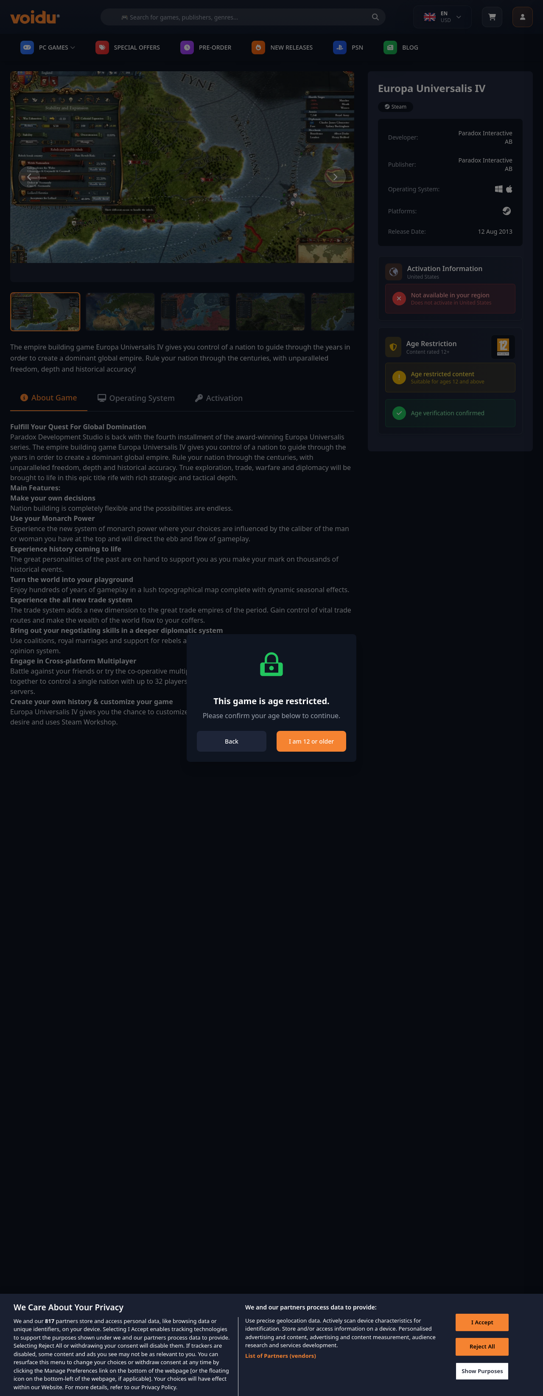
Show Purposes (482, 1378)
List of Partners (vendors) (280, 1363)
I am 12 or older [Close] (311, 741)
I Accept (482, 1329)
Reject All (482, 1353)
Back (231, 741)
